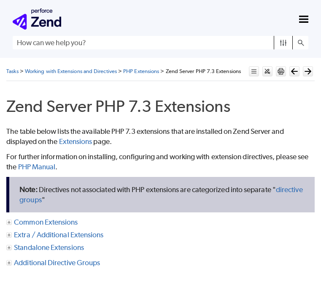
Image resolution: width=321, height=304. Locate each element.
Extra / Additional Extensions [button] (55, 235)
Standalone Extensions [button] (45, 247)
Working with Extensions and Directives (71, 71)
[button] (283, 42)
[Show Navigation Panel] (304, 19)
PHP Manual (37, 167)
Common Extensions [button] (42, 222)
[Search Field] (160, 42)
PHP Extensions (141, 71)
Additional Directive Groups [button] (53, 262)
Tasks (12, 71)
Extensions (75, 141)
